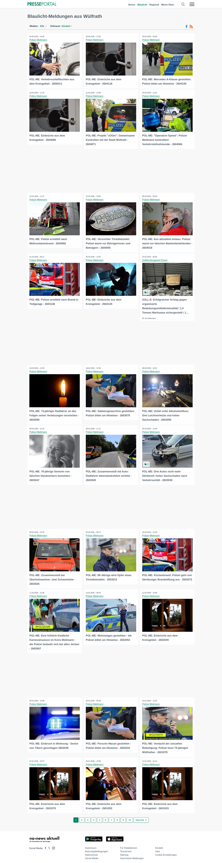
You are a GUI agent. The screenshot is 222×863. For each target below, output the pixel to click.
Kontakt (159, 845)
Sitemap (124, 852)
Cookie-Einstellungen (166, 852)
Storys (131, 4)
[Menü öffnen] (192, 4)
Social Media (91, 856)
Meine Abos (167, 4)
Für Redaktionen (128, 845)
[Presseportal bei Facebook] (44, 846)
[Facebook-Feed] (186, 26)
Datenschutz (91, 852)
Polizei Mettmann (38, 40)
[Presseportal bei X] (48, 846)
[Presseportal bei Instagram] (52, 845)
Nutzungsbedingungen (96, 849)
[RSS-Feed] (191, 26)
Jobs (157, 849)
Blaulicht (142, 4)
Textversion (126, 849)
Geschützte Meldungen (132, 856)
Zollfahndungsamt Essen (155, 259)
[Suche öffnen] (183, 4)
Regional (154, 4)
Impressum (90, 845)
